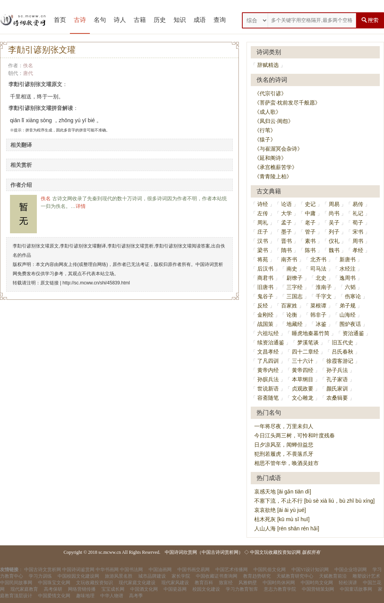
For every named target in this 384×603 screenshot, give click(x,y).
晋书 (286, 241)
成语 (200, 20)
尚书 (334, 213)
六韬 (350, 287)
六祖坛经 (268, 333)
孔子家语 (337, 379)
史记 (310, 204)
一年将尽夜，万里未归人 (283, 426)
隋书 (286, 250)
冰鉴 (321, 324)
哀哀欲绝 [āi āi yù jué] (280, 510)
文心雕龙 (302, 398)
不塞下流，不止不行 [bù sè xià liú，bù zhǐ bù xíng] (314, 501)
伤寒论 (353, 296)
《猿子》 (265, 139)
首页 (60, 20)
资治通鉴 (353, 333)
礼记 (358, 213)
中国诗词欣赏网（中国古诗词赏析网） (204, 552)
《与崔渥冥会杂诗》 (278, 149)
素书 (310, 241)
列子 (334, 232)
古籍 (140, 20)
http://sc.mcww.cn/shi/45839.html (96, 283)
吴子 (334, 222)
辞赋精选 (268, 65)
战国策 (265, 324)
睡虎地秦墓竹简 (310, 333)
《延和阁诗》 (270, 158)
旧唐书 (265, 287)
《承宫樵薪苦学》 (275, 167)
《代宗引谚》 (270, 93)
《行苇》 (265, 130)
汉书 (262, 241)
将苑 (262, 259)
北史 (321, 278)
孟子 (286, 222)
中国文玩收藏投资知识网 (275, 552)
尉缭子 (294, 278)
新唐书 (347, 259)
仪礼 (334, 241)
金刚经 (265, 315)
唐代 (28, 73)
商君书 (265, 278)
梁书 (262, 250)
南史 (291, 269)
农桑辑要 (337, 398)
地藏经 (294, 324)
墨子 (286, 232)
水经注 (347, 269)
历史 (160, 20)
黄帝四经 (302, 370)
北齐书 (318, 259)
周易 (334, 204)
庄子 (262, 232)
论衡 (291, 315)
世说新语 (268, 388)
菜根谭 (318, 305)
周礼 (262, 222)
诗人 (120, 20)
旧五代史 (342, 342)
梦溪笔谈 (308, 342)
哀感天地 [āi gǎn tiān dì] (282, 491)
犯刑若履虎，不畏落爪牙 (283, 454)
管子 (310, 232)
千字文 (324, 296)
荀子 (358, 222)
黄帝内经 (268, 370)
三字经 (294, 287)
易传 (358, 204)
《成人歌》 (267, 112)
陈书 (310, 250)
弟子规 (347, 305)
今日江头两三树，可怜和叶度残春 (294, 435)
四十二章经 (305, 352)
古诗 (80, 20)
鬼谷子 (265, 296)
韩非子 (318, 315)
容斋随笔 (268, 398)
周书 (358, 241)
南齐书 (289, 259)
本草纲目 (302, 379)
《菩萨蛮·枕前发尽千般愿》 (287, 103)
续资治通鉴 (270, 342)
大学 (286, 213)
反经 (262, 305)
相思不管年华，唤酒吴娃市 (286, 463)
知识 (180, 20)
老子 (310, 222)
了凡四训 (268, 361)
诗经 (262, 204)
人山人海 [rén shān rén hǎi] (286, 528)
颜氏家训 (337, 388)
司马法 (318, 269)
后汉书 (265, 269)
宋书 (358, 232)
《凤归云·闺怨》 (273, 121)
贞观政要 (302, 388)
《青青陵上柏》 (273, 176)
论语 (286, 204)
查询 (220, 20)
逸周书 (347, 278)
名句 (100, 20)
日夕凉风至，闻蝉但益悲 (283, 445)
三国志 (294, 296)
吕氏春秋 (342, 352)
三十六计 (302, 361)
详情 (81, 206)
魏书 (334, 250)
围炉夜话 (350, 324)
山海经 (347, 315)
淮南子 (324, 287)
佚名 (28, 65)
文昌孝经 (268, 352)
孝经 (358, 250)
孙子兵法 (337, 370)
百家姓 (289, 305)
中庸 (310, 213)
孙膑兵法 (268, 379)
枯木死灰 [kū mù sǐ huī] (282, 519)
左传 (262, 213)
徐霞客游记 (339, 361)
